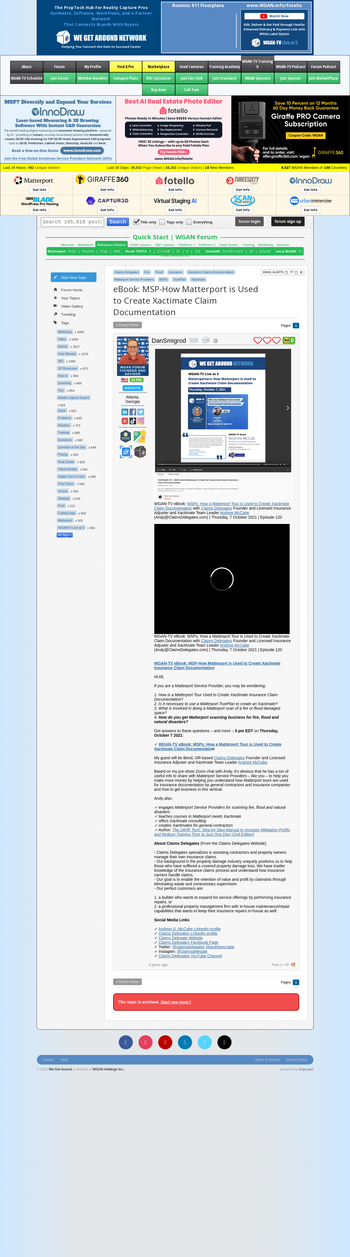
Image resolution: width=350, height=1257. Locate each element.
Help (64, 1060)
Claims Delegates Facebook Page (188, 942)
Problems (64, 418)
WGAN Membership (175, 255)
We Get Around (60, 1069)
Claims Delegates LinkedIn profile (188, 933)
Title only (145, 222)
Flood (159, 272)
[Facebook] (126, 1042)
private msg (194, 340)
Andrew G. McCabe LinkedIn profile (190, 929)
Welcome (67, 245)
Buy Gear (158, 89)
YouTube (125, 421)
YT (294, 272)
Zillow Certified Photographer (125, 451)
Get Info (39, 189)
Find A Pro (125, 66)
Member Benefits (92, 78)
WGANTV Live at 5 (71, 527)
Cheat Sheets (228, 245)
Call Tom (191, 89)
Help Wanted (67, 353)
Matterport (85, 245)
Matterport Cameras (111, 245)
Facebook (132, 412)
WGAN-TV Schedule (26, 78)
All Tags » (65, 535)
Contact (48, 1060)
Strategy (64, 498)
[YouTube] (165, 1042)
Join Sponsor (290, 78)
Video (62, 339)
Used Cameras (192, 66)
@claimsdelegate (192, 951)
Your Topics (67, 297)
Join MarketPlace (323, 78)
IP (287, 965)
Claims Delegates (127, 272)
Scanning (64, 383)
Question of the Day (71, 447)
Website (133, 388)
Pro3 (72, 251)
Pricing (63, 454)
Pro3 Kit (88, 251)
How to (63, 375)
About (27, 66)
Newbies (64, 425)
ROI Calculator (158, 78)
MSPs (163, 279)
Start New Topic (70, 277)
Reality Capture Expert (73, 397)
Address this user (215, 340)
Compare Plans (125, 78)
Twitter (140, 412)
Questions (65, 440)
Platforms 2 (207, 245)
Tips (61, 390)
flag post (293, 965)
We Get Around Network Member (139, 451)
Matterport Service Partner (125, 436)
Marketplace (158, 66)
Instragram (140, 421)
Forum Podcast (323, 66)
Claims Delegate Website (181, 938)
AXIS (117, 251)
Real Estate (66, 461)
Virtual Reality (67, 469)
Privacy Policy (297, 1060)
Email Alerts (275, 272)
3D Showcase (67, 368)
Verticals (283, 245)
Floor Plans (66, 483)
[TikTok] (224, 1042)
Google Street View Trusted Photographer (139, 436)
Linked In (125, 412)
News (62, 410)
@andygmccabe (220, 947)
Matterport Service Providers (134, 279)
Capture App (66, 513)
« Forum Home (127, 325)
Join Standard (224, 78)
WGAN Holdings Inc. (108, 1069)
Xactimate (198, 279)
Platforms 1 (187, 245)
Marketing (265, 245)
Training (248, 245)
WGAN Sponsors (257, 78)
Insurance (175, 272)
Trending (65, 314)
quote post (205, 340)
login (249, 221)
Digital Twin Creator (71, 476)
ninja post (306, 1069)
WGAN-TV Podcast (290, 66)
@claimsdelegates (188, 947)
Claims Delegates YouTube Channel (190, 956)
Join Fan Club (191, 78)
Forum (59, 66)
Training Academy (224, 66)
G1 (300, 251)
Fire (147, 272)
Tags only (171, 222)
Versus (63, 491)
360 (60, 361)
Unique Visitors (44, 167)
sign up (288, 221)
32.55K (136, 380)
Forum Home (68, 289)
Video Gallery (68, 305)
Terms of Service (267, 1060)
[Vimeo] (205, 1042)
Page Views (146, 167)
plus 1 (258, 340)
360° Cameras (165, 245)
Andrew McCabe (234, 512)
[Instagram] (145, 1042)
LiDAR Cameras (140, 245)
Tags (61, 322)
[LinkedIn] (185, 1042)
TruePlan (179, 279)
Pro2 (103, 251)
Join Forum (59, 78)
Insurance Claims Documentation (211, 272)
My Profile (92, 66)
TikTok (132, 421)
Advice (62, 346)
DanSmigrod (169, 340)
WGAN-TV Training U (257, 64)
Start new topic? (175, 1002)
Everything (199, 222)
